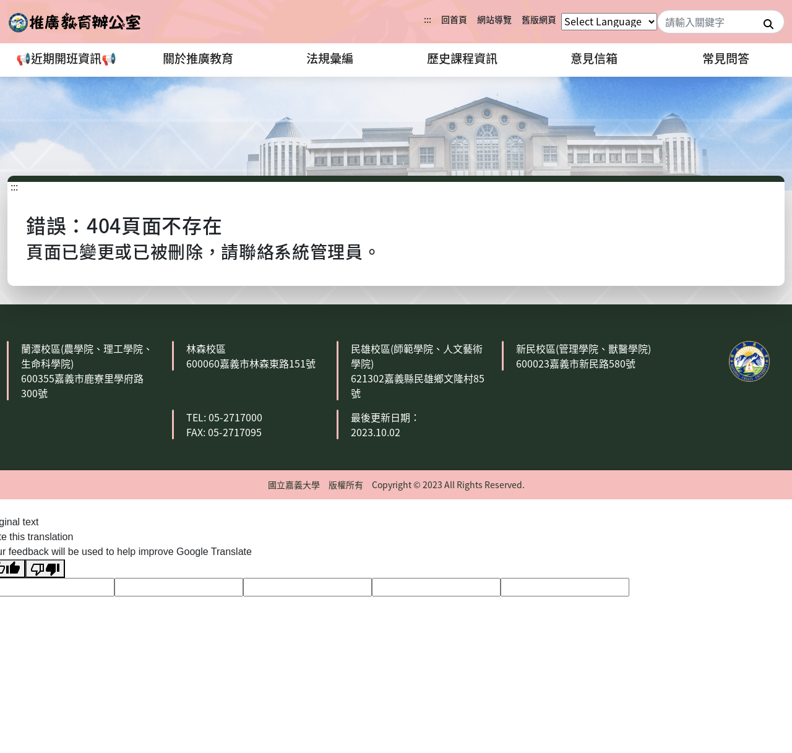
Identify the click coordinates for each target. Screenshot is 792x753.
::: (427, 19)
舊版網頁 (539, 19)
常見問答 (725, 58)
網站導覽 (494, 19)
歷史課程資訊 (462, 58)
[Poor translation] (45, 569)
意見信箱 (594, 58)
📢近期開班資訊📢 (66, 58)
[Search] (721, 21)
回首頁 (454, 19)
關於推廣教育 (198, 58)
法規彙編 (329, 58)
